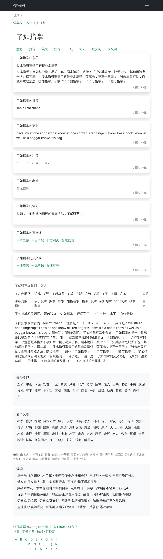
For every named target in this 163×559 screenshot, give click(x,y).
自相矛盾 (49, 421)
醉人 (61, 440)
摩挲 (46, 433)
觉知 (139, 421)
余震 (137, 427)
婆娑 (90, 384)
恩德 (63, 427)
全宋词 (18, 15)
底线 (67, 390)
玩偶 (133, 433)
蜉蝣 (29, 427)
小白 (133, 384)
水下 (113, 313)
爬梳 (119, 390)
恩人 (115, 433)
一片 (93, 390)
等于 (104, 421)
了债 (114, 293)
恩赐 (55, 427)
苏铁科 (17, 458)
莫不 (29, 390)
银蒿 (47, 454)
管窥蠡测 (67, 240)
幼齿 (110, 390)
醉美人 (89, 440)
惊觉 (38, 421)
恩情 (104, 427)
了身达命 (58, 293)
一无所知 (37, 265)
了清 (96, 293)
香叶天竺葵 (106, 454)
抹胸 (29, 440)
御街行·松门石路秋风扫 (109, 500)
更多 (145, 293)
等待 (127, 390)
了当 (70, 293)
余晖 (107, 433)
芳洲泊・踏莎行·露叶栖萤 (94, 507)
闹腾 (96, 427)
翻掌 (37, 306)
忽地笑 (84, 454)
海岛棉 (27, 458)
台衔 (75, 390)
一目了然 (37, 240)
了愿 (79, 293)
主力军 (48, 390)
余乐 (81, 433)
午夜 (29, 384)
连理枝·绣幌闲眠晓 (30, 507)
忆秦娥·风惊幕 (27, 500)
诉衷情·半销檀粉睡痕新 (33, 494)
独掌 (132, 301)
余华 (124, 433)
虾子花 (65, 454)
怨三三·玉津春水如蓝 (66, 494)
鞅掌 (61, 301)
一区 (55, 384)
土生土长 (99, 313)
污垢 (38, 384)
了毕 (105, 293)
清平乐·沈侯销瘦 (28, 475)
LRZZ (26, 23)
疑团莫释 (52, 265)
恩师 (98, 433)
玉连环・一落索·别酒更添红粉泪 (111, 475)
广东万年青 (37, 454)
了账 (38, 293)
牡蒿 (83, 458)
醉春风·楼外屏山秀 (96, 494)
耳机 (58, 390)
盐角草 (65, 458)
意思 (19, 49)
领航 (63, 384)
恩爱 (87, 427)
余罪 (55, 433)
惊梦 (29, 421)
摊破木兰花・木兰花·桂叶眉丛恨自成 (42, 488)
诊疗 (70, 421)
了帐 (46, 293)
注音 (57, 49)
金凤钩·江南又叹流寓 (60, 507)
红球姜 (56, 458)
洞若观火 (52, 240)
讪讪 (96, 421)
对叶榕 (94, 454)
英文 (45, 49)
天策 (128, 427)
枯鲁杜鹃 (44, 458)
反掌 (94, 301)
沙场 (63, 433)
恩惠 (72, 433)
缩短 (79, 440)
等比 (130, 421)
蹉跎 (46, 427)
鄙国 (38, 427)
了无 (122, 293)
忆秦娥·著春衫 (49, 500)
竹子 (20, 427)
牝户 (81, 384)
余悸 (29, 433)
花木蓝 (141, 454)
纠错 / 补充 (140, 87)
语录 (40, 531)
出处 (70, 49)
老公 (124, 384)
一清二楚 (22, 240)
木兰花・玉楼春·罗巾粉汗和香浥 (64, 475)
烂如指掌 (66, 313)
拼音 (32, 49)
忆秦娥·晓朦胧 (121, 494)
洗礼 (20, 390)
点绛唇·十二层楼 (82, 488)
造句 (82, 49)
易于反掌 (40, 301)
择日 (52, 440)
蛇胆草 (75, 454)
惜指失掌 (120, 301)
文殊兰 (56, 454)
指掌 (85, 301)
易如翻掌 (105, 301)
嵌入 (107, 384)
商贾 (84, 390)
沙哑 (38, 433)
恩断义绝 (75, 427)
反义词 (112, 49)
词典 (16, 23)
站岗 (113, 421)
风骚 (72, 384)
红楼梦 (50, 531)
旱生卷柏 (129, 454)
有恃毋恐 (126, 313)
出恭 (20, 421)
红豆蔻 (119, 454)
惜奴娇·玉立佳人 (28, 482)
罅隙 (101, 390)
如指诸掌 (73, 301)
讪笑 (79, 421)
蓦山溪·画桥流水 (53, 482)
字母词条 (28, 531)
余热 (141, 433)
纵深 (141, 384)
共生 (20, 397)
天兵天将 (116, 427)
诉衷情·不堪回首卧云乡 (112, 488)
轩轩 (70, 440)
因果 (115, 384)
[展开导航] (147, 5)
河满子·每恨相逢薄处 (75, 500)
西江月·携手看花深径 (82, 482)
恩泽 (20, 433)
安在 (46, 384)
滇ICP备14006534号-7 (61, 527)
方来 (90, 433)
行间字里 (83, 313)
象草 (35, 458)
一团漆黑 (22, 265)
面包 (136, 390)
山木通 (24, 454)
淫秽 (20, 384)
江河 (38, 390)
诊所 (87, 421)
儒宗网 (19, 5)
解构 (98, 384)
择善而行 (41, 440)
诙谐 (20, 440)
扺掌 (52, 301)
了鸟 (88, 293)
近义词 (96, 49)
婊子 (61, 421)
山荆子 (75, 458)
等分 (122, 421)
